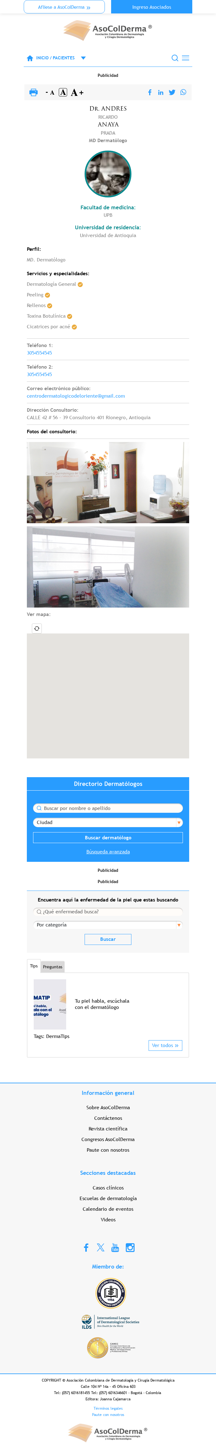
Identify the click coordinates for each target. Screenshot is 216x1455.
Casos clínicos (108, 1188)
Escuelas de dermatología (108, 1198)
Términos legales (108, 1408)
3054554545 (39, 353)
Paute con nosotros (108, 1150)
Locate (37, 628)
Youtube (115, 1247)
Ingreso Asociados (151, 7)
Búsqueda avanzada (108, 852)
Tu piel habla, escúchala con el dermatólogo (102, 1004)
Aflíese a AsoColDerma (61, 7)
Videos (108, 1220)
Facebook (86, 1247)
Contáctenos (108, 1118)
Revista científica (108, 1129)
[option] (108, 1009)
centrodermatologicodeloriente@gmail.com (76, 396)
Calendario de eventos (108, 1209)
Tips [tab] (34, 965)
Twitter (100, 1247)
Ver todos (162, 1045)
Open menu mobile (80, 58)
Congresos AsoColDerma (108, 1139)
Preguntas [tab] (52, 966)
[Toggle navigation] (185, 58)
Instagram (130, 1247)
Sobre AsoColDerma (108, 1107)
